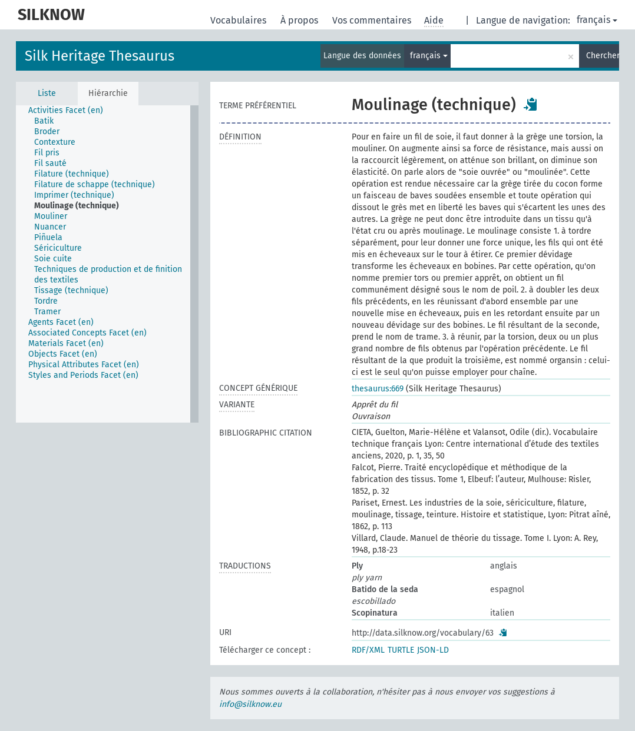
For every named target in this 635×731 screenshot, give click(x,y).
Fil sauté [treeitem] (50, 163)
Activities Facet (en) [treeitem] (65, 110)
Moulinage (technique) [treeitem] (76, 206)
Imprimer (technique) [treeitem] (74, 195)
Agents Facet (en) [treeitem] (61, 322)
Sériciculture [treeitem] (58, 248)
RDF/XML (368, 650)
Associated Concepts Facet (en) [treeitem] (87, 333)
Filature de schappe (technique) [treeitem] (94, 185)
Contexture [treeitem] (54, 142)
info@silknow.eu (250, 704)
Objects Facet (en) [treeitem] (62, 354)
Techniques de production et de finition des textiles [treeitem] (108, 274)
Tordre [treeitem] (46, 301)
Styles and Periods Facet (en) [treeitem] (83, 375)
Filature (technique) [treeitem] (71, 174)
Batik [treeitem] (44, 121)
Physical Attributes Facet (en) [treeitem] (83, 365)
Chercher (602, 56)
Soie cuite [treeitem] (53, 259)
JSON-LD (433, 650)
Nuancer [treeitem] (50, 227)
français (597, 19)
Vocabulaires (239, 20)
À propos (300, 20)
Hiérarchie (108, 93)
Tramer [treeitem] (47, 312)
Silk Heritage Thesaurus (99, 56)
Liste (47, 93)
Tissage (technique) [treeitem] (71, 290)
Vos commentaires (373, 20)
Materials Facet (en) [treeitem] (66, 343)
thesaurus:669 (378, 389)
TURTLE (401, 650)
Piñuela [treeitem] (48, 237)
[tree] (107, 264)
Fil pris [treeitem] (46, 153)
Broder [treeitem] (46, 132)
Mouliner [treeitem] (50, 216)
